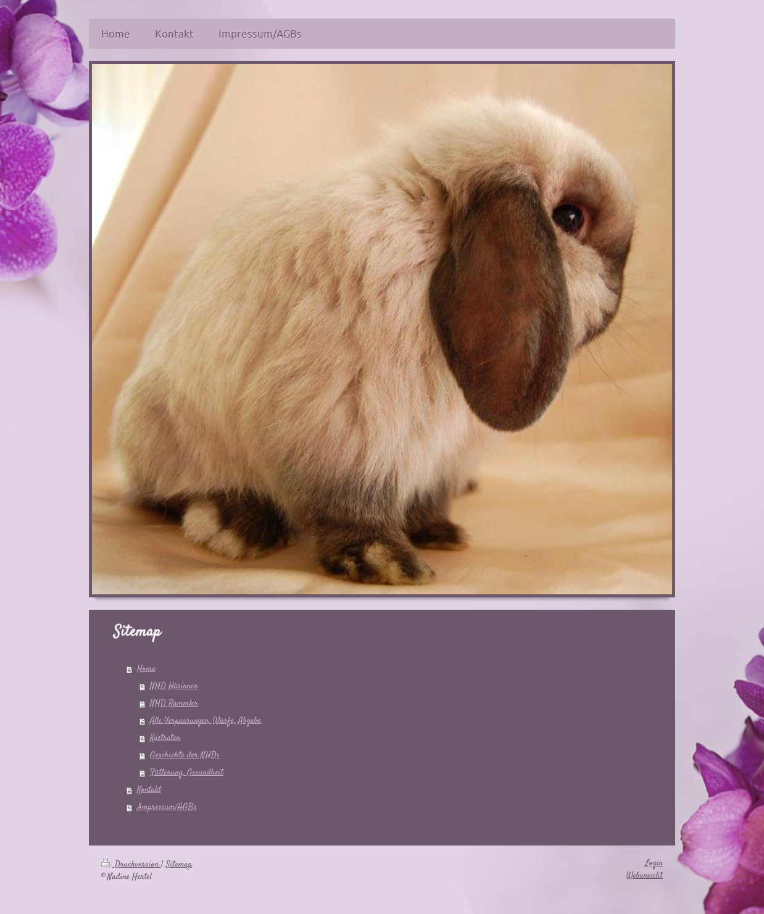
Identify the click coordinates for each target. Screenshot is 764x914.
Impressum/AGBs (167, 807)
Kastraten (165, 738)
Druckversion (131, 864)
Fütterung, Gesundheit (186, 773)
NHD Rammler (174, 703)
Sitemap (179, 864)
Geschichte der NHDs (185, 755)
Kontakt (149, 790)
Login (654, 863)
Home (146, 669)
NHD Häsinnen (173, 686)
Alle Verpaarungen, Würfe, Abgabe (205, 721)
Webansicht (644, 876)
